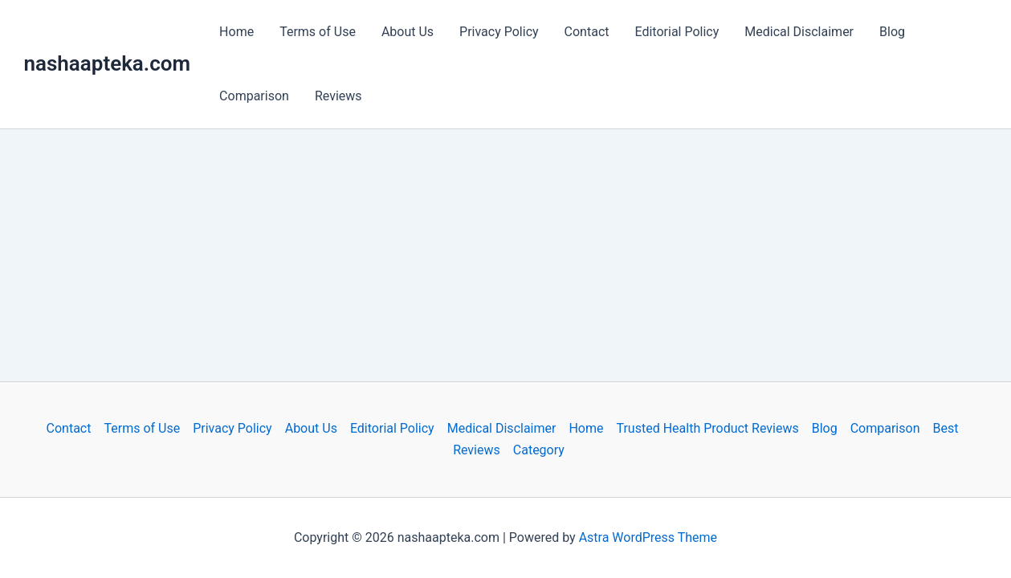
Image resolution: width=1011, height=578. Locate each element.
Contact (587, 31)
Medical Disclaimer (799, 31)
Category (539, 450)
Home (236, 31)
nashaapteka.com (107, 63)
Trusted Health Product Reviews (707, 428)
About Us (407, 31)
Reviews (338, 96)
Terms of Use (317, 31)
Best (945, 428)
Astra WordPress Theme (648, 537)
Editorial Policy (677, 31)
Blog (892, 31)
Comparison (254, 96)
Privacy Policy (499, 31)
